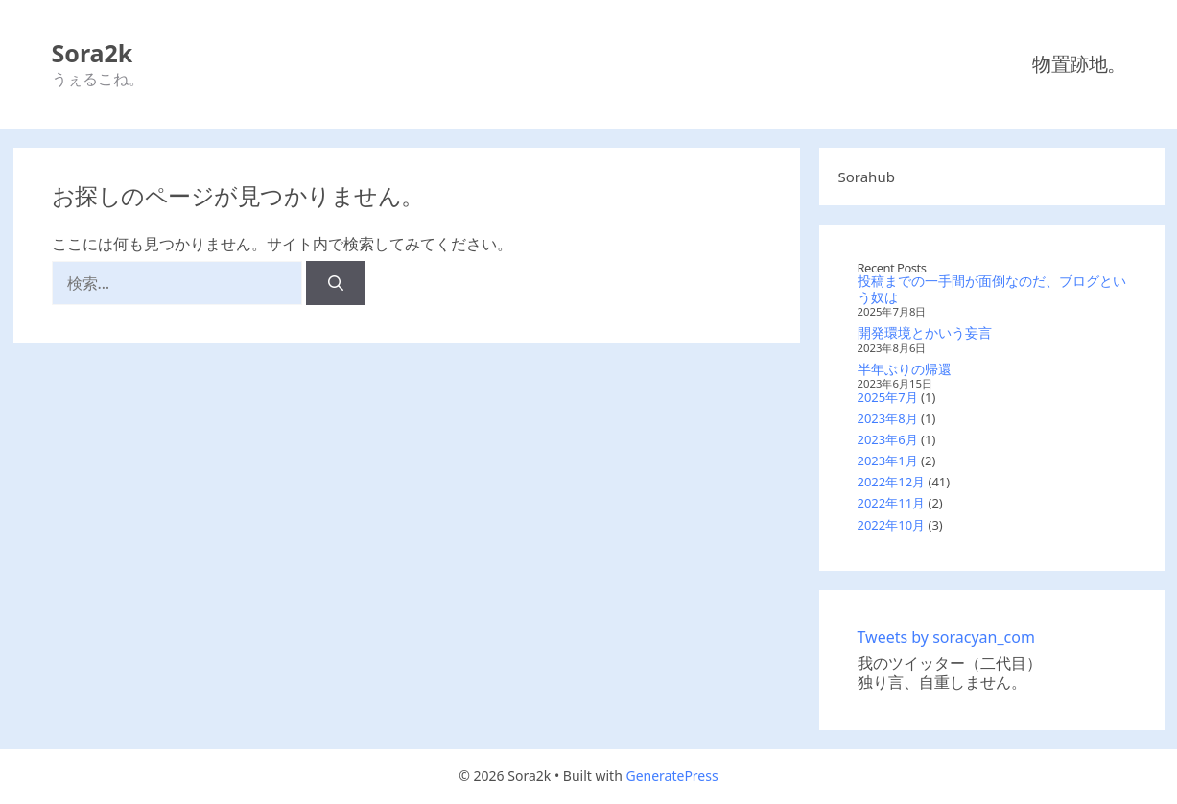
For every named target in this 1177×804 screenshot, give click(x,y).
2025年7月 (888, 397)
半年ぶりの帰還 (905, 369)
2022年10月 (892, 524)
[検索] (336, 283)
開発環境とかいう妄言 (925, 332)
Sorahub (866, 176)
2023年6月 (888, 439)
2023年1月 (888, 460)
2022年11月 (892, 502)
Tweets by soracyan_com (946, 637)
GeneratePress (671, 776)
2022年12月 (892, 481)
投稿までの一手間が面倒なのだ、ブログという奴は (992, 289)
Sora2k (92, 52)
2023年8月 (888, 418)
